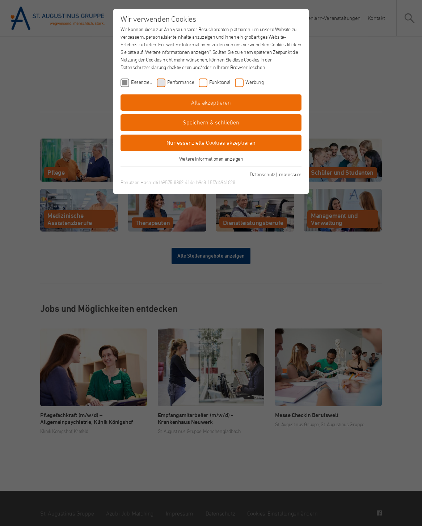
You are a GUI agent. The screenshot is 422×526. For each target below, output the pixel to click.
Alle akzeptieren (211, 102)
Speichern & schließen (211, 122)
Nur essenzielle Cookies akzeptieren (211, 142)
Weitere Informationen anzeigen (211, 159)
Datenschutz (262, 174)
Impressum (289, 174)
